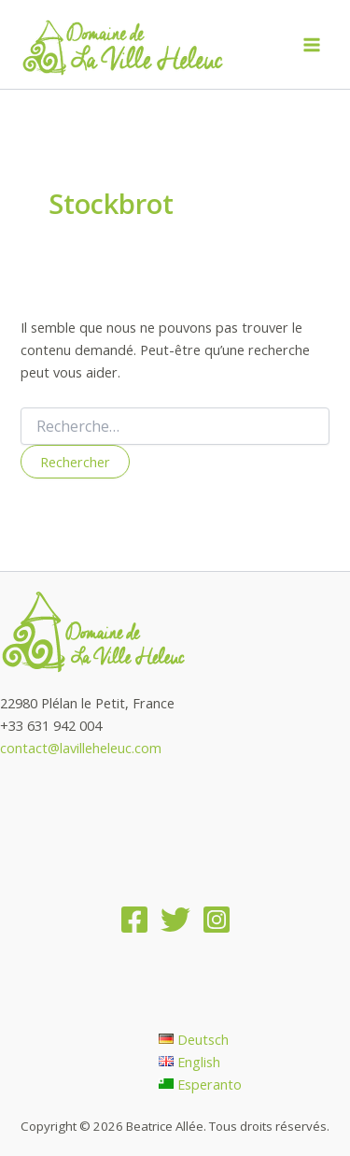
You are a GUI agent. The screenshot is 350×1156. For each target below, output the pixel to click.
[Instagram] (216, 920)
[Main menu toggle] (311, 44)
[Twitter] (175, 920)
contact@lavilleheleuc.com (80, 747)
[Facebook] (134, 920)
